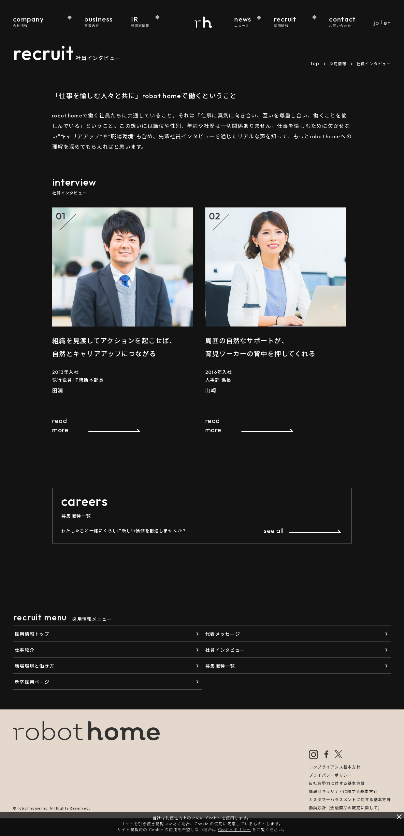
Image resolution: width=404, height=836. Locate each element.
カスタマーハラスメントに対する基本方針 (350, 799)
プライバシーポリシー (330, 775)
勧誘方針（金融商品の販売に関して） (345, 807)
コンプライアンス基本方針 (335, 767)
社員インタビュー (225, 650)
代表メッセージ (222, 634)
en (387, 22)
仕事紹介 (25, 650)
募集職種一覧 (220, 666)
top (315, 63)
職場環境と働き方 (34, 666)
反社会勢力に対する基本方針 (337, 783)
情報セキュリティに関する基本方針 (343, 791)
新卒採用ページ (32, 682)
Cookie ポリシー (234, 829)
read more (60, 425)
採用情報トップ (32, 634)
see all (273, 530)
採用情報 (338, 63)
